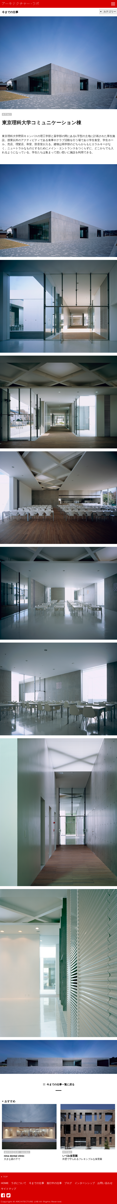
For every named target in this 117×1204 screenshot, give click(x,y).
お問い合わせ (105, 1183)
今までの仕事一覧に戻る (60, 1084)
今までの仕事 (10, 12)
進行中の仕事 (54, 1183)
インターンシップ (85, 1183)
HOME (5, 1183)
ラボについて (18, 1183)
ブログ (68, 1183)
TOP (4, 1176)
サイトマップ (8, 1188)
